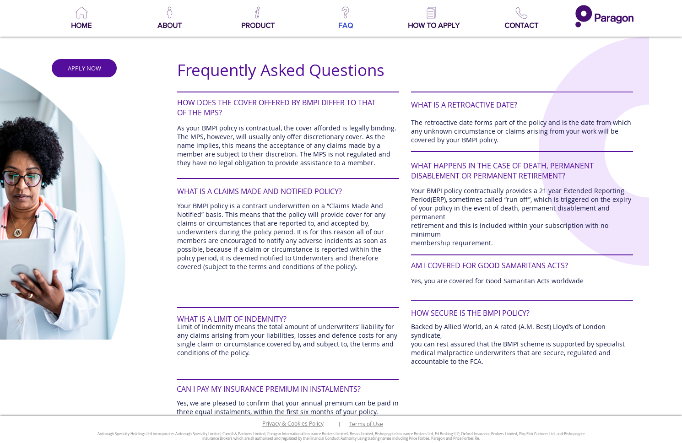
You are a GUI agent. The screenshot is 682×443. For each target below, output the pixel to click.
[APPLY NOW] (84, 68)
